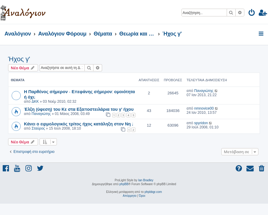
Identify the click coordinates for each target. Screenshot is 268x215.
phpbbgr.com (153, 192)
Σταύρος (38, 128)
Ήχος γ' (19, 59)
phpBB (123, 184)
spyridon (201, 123)
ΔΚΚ (35, 101)
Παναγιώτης (203, 91)
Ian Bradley (145, 180)
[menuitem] (252, 13)
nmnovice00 (204, 108)
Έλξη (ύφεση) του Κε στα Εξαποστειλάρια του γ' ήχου (79, 109)
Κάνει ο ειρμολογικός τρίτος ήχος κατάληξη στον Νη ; (78, 123)
